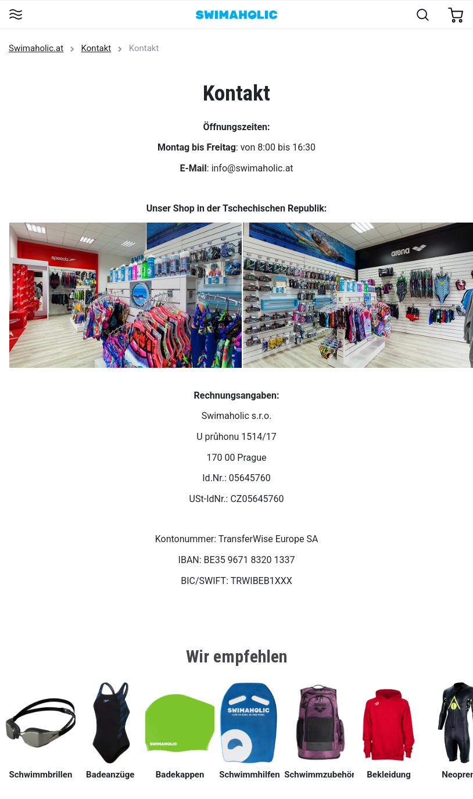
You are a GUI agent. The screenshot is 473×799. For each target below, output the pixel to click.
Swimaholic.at (36, 48)
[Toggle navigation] (15, 15)
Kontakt (96, 48)
